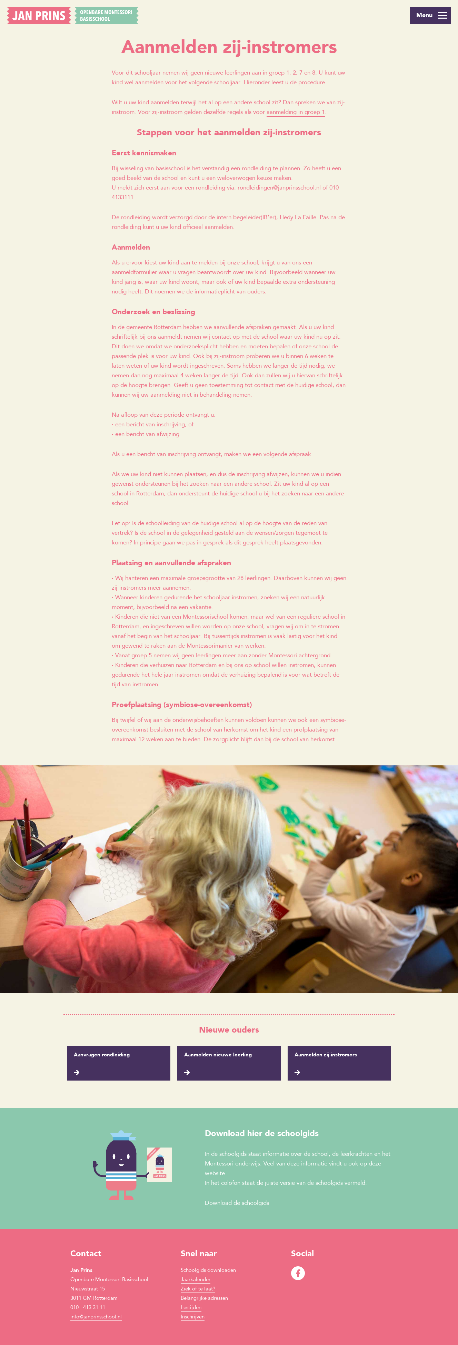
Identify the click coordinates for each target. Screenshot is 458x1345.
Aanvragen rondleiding (102, 1055)
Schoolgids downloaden (208, 1270)
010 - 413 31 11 (87, 1307)
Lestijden (191, 1307)
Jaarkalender (195, 1280)
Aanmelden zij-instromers (326, 1055)
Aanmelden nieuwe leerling (218, 1055)
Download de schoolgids (237, 1203)
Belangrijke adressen (204, 1298)
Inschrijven (193, 1317)
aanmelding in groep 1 (296, 112)
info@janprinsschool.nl (96, 1317)
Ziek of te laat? (198, 1289)
